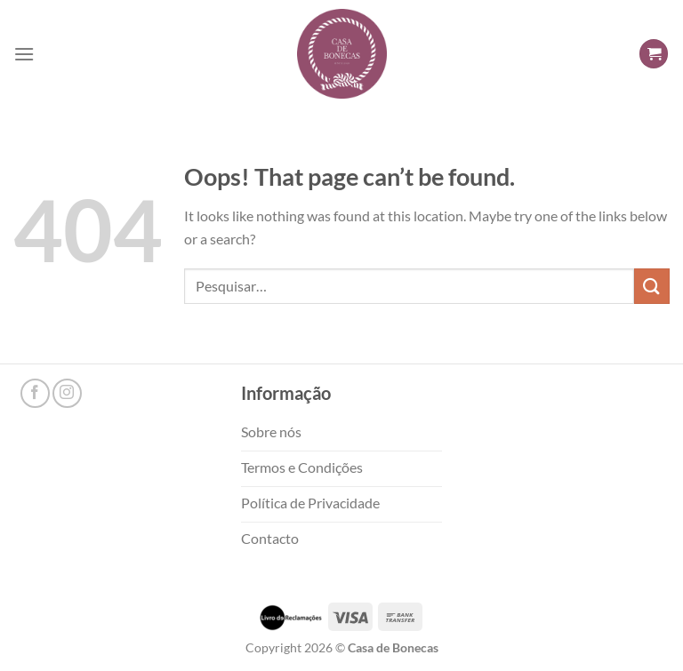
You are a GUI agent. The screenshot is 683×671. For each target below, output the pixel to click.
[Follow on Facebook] (35, 393)
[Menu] (24, 54)
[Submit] (652, 285)
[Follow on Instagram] (67, 393)
